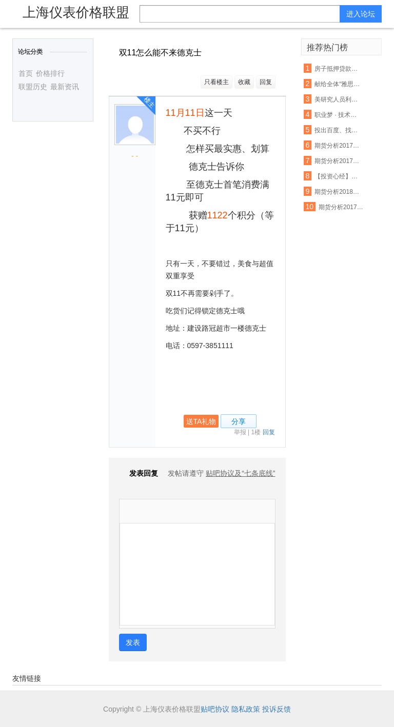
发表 (133, 642)
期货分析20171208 (337, 145)
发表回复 (138, 473)
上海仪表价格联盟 (76, 12)
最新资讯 (64, 87)
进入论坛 (360, 14)
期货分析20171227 (337, 161)
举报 (240, 432)
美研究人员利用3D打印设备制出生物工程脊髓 (337, 99)
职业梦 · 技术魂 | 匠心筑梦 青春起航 (337, 114)
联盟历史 (32, 87)
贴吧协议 (215, 709)
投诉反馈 (276, 709)
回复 (266, 82)
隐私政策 (245, 709)
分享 (238, 421)
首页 (25, 73)
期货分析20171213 (341, 207)
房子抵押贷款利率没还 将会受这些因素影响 (337, 68)
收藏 (244, 82)
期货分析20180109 (337, 191)
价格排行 (50, 73)
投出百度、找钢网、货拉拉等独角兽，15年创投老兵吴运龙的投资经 (337, 130)
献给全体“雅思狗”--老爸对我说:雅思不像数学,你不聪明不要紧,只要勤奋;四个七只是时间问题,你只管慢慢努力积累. (337, 84)
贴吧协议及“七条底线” (240, 473)
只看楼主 (216, 82)
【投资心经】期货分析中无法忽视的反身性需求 (337, 176)
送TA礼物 (201, 421)
